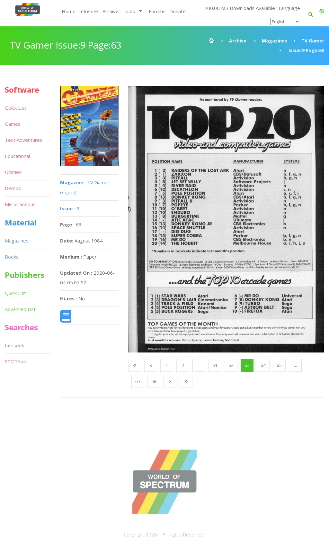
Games (13, 124)
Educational (17, 156)
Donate (177, 11)
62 (231, 365)
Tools (128, 11)
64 (263, 365)
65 (279, 365)
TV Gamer (312, 41)
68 (153, 381)
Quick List (15, 108)
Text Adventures (23, 140)
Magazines (274, 41)
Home (69, 11)
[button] (321, 11)
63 (247, 365)
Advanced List (20, 309)
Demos (13, 188)
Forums (157, 11)
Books (12, 256)
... (199, 365)
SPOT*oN (16, 361)
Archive (110, 11)
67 (137, 381)
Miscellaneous (20, 204)
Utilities (13, 172)
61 (215, 365)
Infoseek (89, 11)
